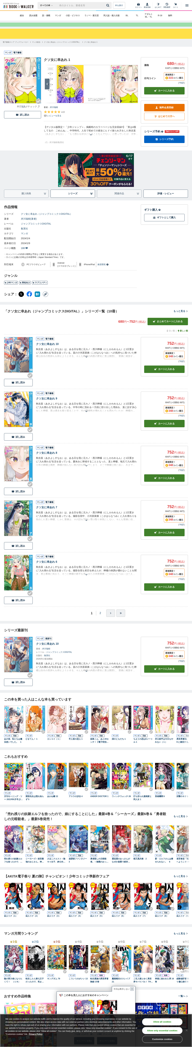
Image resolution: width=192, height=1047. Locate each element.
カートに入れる (164, 96)
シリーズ (80, 199)
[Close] (186, 1030)
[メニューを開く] (187, 5)
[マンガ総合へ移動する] (36, 48)
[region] (96, 1030)
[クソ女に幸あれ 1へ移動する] (90, 48)
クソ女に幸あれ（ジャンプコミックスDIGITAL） (46, 220)
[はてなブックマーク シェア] (37, 300)
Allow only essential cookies (162, 1030)
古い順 (170, 337)
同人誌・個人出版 (111, 15)
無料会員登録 (164, 113)
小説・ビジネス (73, 15)
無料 (170, 15)
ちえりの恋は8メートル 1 (143, 746)
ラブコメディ (40, 289)
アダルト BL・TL (149, 15)
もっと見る (180, 317)
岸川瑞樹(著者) (29, 225)
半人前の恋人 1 (76, 745)
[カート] (175, 5)
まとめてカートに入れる (168, 327)
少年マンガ (11, 289)
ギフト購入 (152, 215)
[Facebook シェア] (29, 300)
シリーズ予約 (153, 137)
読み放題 (33, 15)
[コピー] (45, 300)
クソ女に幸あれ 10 (47, 350)
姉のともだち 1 (119, 745)
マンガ (58, 15)
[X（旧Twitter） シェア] (21, 300)
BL (127, 15)
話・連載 (46, 15)
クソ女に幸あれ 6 (46, 567)
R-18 (160, 15)
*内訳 (181, 89)
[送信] (108, 5)
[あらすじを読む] (91, 136)
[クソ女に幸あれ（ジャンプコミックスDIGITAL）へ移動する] (62, 48)
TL (137, 15)
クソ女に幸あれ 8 (46, 458)
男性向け (25, 289)
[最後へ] (120, 619)
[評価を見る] (54, 119)
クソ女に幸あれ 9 (46, 404)
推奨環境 (103, 270)
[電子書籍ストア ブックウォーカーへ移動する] (15, 48)
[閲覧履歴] (167, 5)
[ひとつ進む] (110, 619)
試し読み (22, 120)
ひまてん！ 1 (31, 745)
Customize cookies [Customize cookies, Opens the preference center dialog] (162, 1039)
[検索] (108, 5)
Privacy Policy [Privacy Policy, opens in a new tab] (35, 1034)
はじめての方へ (164, 122)
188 (24, 254)
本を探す (119, 5)
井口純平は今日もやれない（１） (164, 746)
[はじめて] (158, 5)
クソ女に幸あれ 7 (46, 513)
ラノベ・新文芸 (92, 15)
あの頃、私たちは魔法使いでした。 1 (13, 746)
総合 (22, 15)
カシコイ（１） (54, 745)
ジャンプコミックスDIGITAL (36, 229)
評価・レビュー (165, 199)
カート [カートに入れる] (164, 375)
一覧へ (183, 1002)
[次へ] (47, 90)
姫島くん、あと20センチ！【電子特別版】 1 (99, 747)
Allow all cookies (162, 1022)
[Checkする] (38, 107)
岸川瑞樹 (54, 113)
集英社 (24, 234)
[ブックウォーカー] (18, 5)
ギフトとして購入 (164, 223)
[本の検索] (47, 5)
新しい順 (182, 337)
